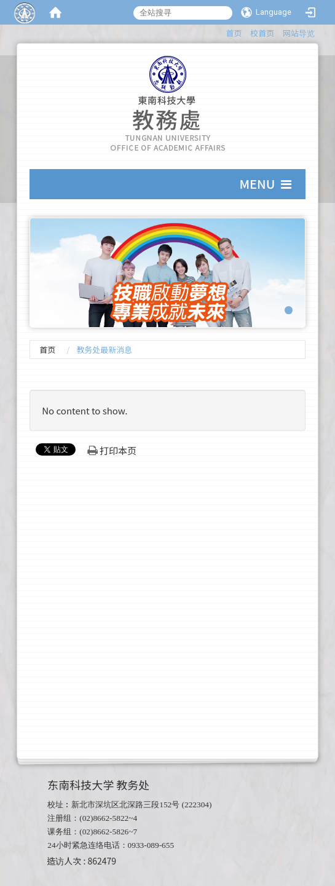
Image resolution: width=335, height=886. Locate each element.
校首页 (262, 33)
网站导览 (299, 33)
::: (220, 31)
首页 (234, 33)
